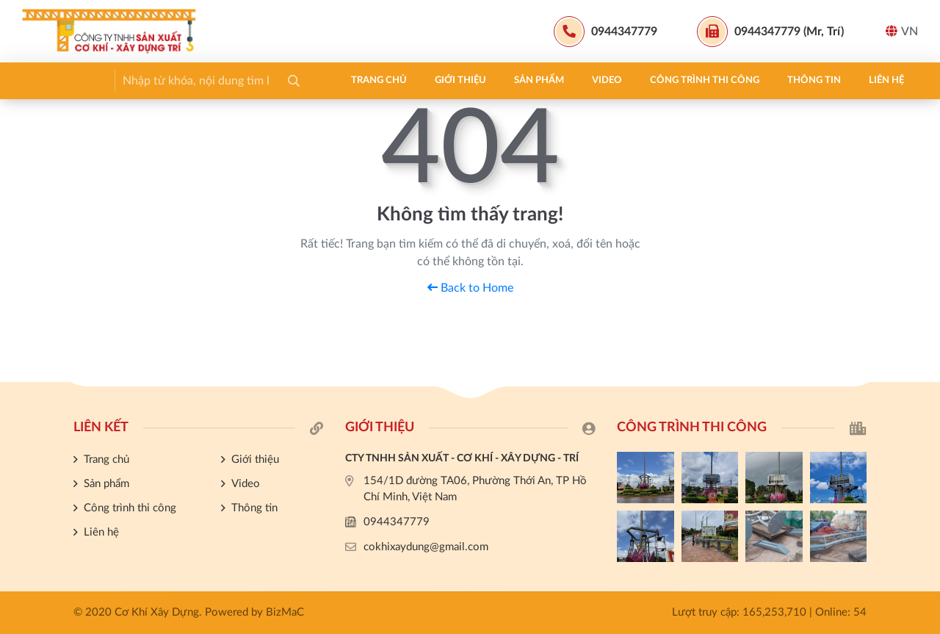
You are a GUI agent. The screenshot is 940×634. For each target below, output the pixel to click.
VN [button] (902, 31)
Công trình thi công (389, 80)
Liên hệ (571, 80)
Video (292, 80)
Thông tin (499, 80)
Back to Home (470, 288)
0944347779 (397, 521)
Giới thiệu (145, 80)
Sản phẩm (224, 80)
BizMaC (285, 612)
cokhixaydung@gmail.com (426, 546)
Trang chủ (64, 80)
